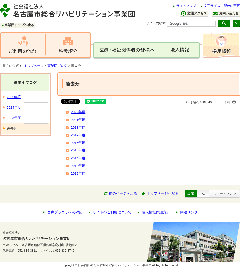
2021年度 (78, 120)
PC (203, 194)
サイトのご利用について (112, 212)
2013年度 (78, 166)
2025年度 (14, 97)
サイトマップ (186, 6)
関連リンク (189, 212)
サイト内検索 (156, 23)
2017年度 (78, 135)
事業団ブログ (57, 66)
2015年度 (78, 150)
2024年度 (14, 107)
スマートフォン (224, 194)
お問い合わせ (226, 13)
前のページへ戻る (123, 193)
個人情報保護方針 (156, 212)
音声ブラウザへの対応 (65, 212)
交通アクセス (194, 13)
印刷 (227, 102)
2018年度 (78, 127)
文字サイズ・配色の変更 (222, 6)
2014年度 (78, 158)
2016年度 (78, 143)
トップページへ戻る (163, 193)
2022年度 (78, 112)
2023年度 (14, 118)
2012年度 (78, 173)
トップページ (34, 66)
